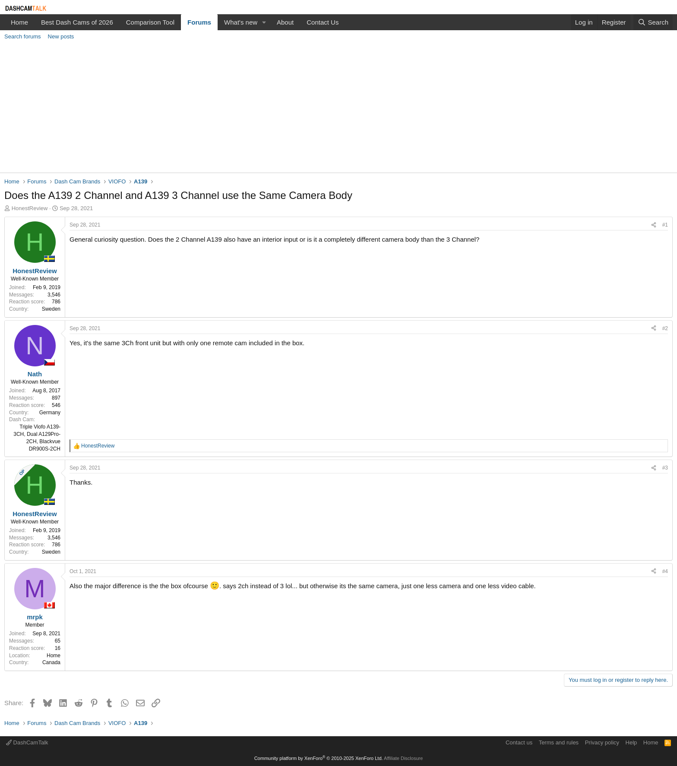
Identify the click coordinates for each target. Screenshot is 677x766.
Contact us (519, 742)
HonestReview (30, 208)
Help (631, 742)
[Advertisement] (338, 107)
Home (19, 22)
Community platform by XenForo (318, 758)
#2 (665, 328)
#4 (665, 571)
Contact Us (322, 22)
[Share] (653, 225)
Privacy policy (602, 742)
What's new (240, 22)
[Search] (653, 22)
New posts (61, 36)
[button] (264, 22)
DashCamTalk (27, 742)
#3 (665, 468)
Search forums (22, 36)
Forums (199, 22)
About (285, 22)
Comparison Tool (150, 22)
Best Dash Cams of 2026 (77, 22)
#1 (665, 225)
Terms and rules (559, 742)
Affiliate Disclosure (403, 758)
